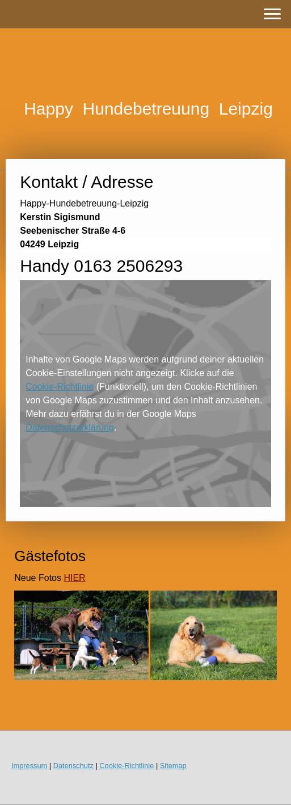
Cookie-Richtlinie (60, 386)
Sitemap (173, 765)
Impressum (29, 765)
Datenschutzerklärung (70, 427)
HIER (74, 578)
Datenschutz (73, 765)
